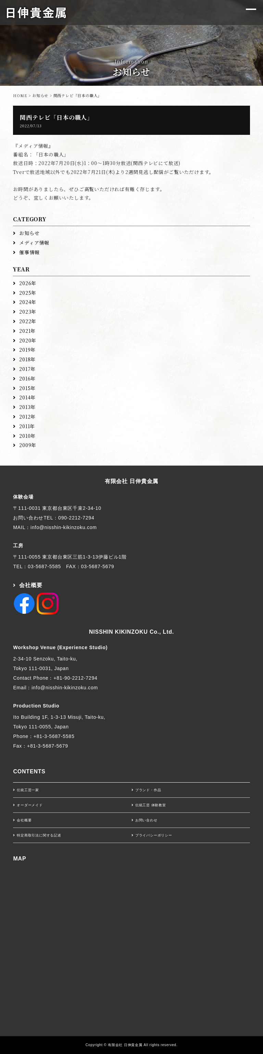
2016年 (27, 378)
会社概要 (30, 585)
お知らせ (40, 95)
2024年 (27, 301)
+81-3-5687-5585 (54, 736)
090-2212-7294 (76, 517)
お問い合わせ (146, 820)
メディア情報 (34, 242)
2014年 (27, 397)
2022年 (27, 321)
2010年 (27, 435)
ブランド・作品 (148, 790)
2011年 (27, 426)
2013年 (27, 406)
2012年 (27, 416)
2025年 (27, 292)
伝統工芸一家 (28, 790)
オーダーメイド (30, 805)
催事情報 (29, 252)
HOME (20, 95)
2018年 (27, 359)
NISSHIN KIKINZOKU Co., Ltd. (131, 632)
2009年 (27, 445)
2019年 (27, 349)
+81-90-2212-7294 (75, 678)
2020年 (27, 340)
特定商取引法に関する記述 (39, 835)
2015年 (27, 388)
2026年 (27, 283)
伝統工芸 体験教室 (150, 805)
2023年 (27, 311)
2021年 (27, 330)
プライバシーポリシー (153, 835)
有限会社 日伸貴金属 (131, 481)
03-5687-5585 (44, 566)
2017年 (27, 368)
